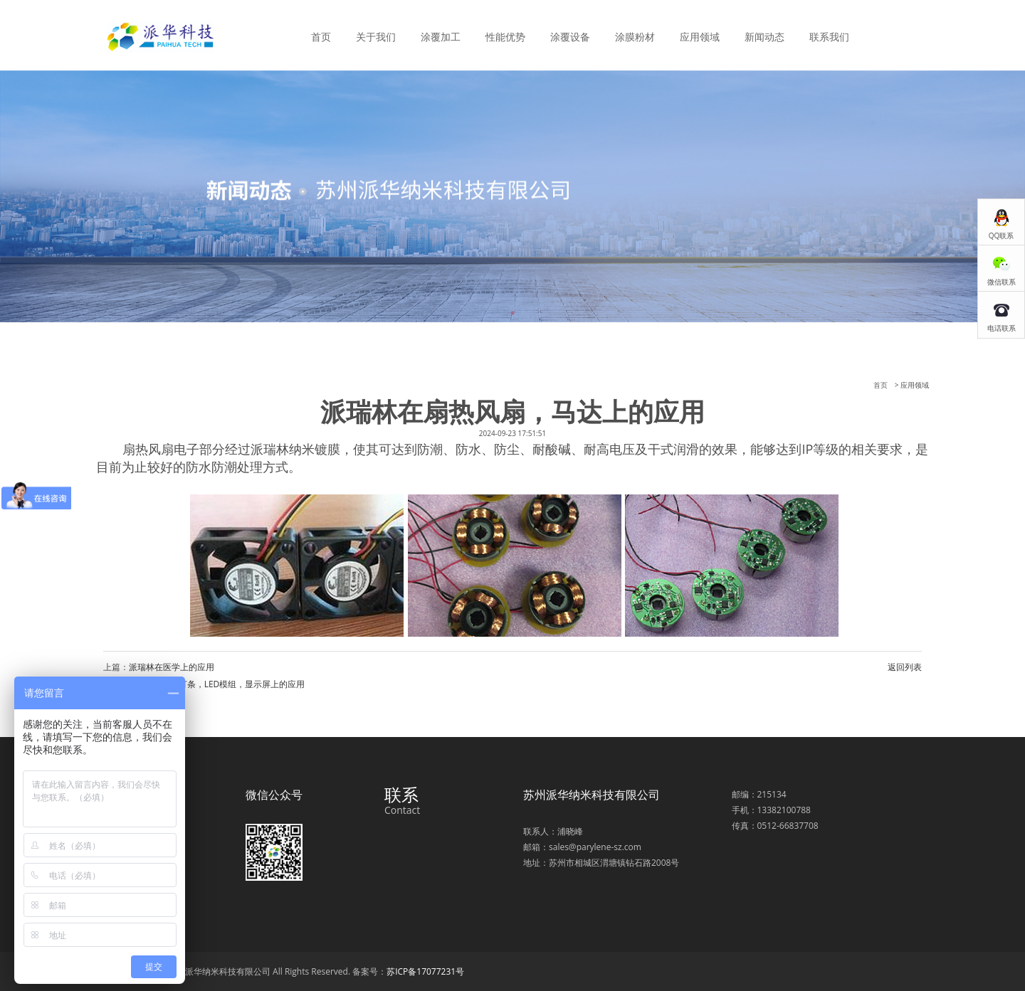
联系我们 (829, 36)
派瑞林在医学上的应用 (171, 667)
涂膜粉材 (635, 36)
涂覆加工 (441, 36)
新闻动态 (764, 36)
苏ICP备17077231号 (425, 971)
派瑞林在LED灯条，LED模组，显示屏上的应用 (217, 684)
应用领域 (700, 36)
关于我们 (376, 36)
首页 (321, 36)
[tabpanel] (512, 196)
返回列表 (905, 667)
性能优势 (505, 36)
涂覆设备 (570, 36)
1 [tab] (512, 313)
